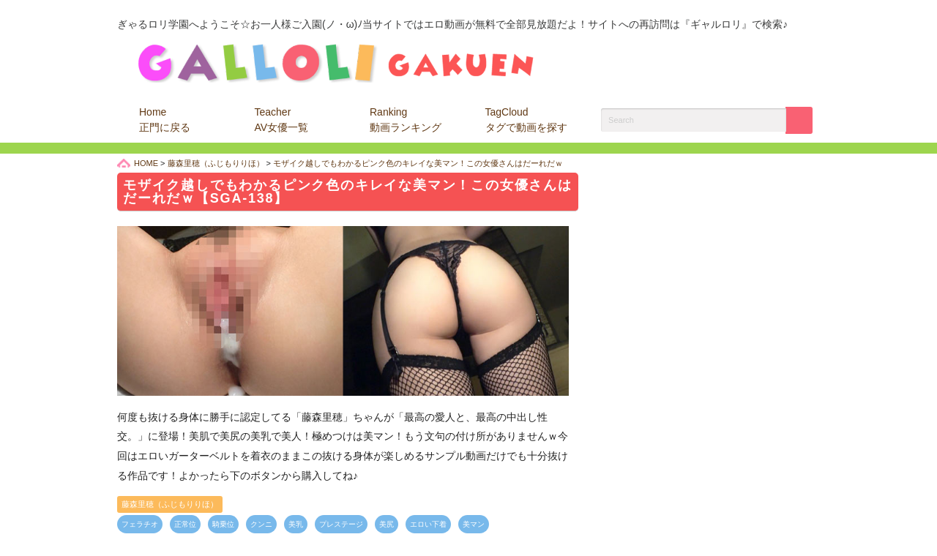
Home (164, 119)
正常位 (185, 524)
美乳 (295, 524)
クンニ (261, 524)
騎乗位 (223, 524)
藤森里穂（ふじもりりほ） (170, 504)
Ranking (405, 119)
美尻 (386, 524)
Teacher (282, 119)
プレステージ (341, 524)
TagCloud (526, 119)
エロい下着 (428, 524)
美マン (474, 524)
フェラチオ (140, 524)
